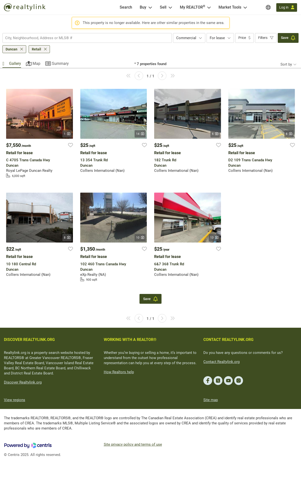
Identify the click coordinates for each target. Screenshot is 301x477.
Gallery (15, 63)
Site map (210, 400)
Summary (60, 63)
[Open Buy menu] (150, 7)
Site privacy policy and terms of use (133, 444)
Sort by (286, 64)
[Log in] (286, 7)
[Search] (126, 7)
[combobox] (87, 38)
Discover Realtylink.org (23, 382)
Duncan (11, 49)
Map (36, 63)
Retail (36, 49)
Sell (163, 7)
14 (140, 134)
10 (140, 237)
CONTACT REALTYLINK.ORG (228, 339)
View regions (14, 400)
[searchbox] (84, 38)
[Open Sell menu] (170, 7)
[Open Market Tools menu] (245, 7)
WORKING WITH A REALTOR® (130, 339)
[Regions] (268, 7)
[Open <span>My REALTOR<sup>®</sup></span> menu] (209, 7)
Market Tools (230, 7)
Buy (143, 7)
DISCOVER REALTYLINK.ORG (29, 339)
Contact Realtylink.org (221, 362)
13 (214, 237)
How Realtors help (119, 372)
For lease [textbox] (217, 38)
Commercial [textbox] (186, 38)
